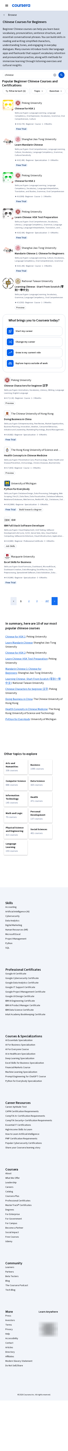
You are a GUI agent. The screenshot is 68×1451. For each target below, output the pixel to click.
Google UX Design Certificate (19, 996)
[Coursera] (21, 5)
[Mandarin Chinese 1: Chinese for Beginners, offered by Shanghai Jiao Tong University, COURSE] (40, 253)
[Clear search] (55, 75)
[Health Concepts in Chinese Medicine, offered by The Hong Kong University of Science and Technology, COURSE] (34, 455)
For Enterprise (12, 1214)
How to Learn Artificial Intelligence (22, 1134)
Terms (8, 1325)
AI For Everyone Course (17, 1049)
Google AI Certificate (15, 973)
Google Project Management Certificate (25, 992)
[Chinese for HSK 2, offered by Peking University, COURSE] (40, 181)
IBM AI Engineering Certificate (20, 1001)
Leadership (11, 1182)
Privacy (9, 1329)
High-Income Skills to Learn (18, 1129)
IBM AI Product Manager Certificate (22, 1005)
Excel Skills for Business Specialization (24, 1063)
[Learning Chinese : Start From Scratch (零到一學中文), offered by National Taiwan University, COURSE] (40, 288)
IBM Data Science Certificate (19, 1010)
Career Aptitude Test (16, 1107)
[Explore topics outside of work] (34, 363)
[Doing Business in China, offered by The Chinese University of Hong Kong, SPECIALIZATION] (34, 419)
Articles (9, 1347)
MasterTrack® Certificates (18, 1205)
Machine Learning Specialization (21, 1072)
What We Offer (12, 1178)
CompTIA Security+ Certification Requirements (28, 1120)
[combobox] (27, 75)
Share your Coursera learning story (22, 1147)
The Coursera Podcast (16, 1285)
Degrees (9, 1209)
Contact (9, 1343)
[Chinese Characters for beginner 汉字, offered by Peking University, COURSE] (34, 385)
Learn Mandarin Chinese (19, 643)
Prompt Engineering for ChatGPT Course (25, 1076)
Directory (10, 1352)
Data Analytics (12, 920)
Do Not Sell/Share (14, 1365)
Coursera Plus (12, 1196)
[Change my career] (34, 342)
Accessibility (11, 1338)
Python (8, 943)
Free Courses (12, 1237)
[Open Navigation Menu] (7, 6)
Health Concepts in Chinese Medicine (26, 709)
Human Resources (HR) (16, 929)
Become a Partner (14, 1228)
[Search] (61, 75)
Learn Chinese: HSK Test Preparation (26, 659)
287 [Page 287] (47, 601)
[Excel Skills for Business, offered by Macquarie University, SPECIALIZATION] (34, 562)
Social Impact (12, 1232)
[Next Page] (55, 601)
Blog (7, 1281)
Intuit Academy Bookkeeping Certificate (25, 1014)
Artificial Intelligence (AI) (17, 911)
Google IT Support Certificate (20, 987)
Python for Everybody (17, 719)
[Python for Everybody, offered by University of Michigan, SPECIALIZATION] (34, 489)
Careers (9, 1187)
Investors (10, 1320)
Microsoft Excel (12, 934)
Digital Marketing (13, 925)
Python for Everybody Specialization (23, 1081)
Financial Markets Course (17, 1067)
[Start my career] (34, 331)
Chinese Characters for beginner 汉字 (26, 689)
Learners (9, 1267)
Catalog (9, 1191)
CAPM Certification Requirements (22, 1111)
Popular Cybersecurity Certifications (23, 1143)
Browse (12, 15)
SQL (7, 948)
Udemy (8, 1241)
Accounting (11, 907)
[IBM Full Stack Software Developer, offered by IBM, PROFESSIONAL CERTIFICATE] (34, 525)
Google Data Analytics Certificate (22, 982)
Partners (9, 1272)
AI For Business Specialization (20, 1045)
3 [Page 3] (37, 601)
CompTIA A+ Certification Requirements (25, 1116)
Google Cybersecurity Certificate (22, 978)
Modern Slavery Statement (18, 1361)
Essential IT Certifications (18, 1125)
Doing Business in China (18, 699)
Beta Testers (12, 1276)
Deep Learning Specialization (19, 1058)
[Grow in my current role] (34, 352)
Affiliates (9, 1356)
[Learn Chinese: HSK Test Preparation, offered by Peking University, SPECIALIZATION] (40, 217)
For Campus (11, 1223)
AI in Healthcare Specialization (20, 1054)
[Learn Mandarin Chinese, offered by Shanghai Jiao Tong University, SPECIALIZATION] (40, 144)
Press (8, 1315)
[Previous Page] (14, 601)
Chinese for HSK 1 (15, 637)
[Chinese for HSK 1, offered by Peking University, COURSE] (40, 108)
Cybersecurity (12, 916)
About (8, 1173)
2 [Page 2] (28, 601)
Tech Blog (10, 1290)
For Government (13, 1218)
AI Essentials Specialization (18, 1040)
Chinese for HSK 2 (15, 653)
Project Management (15, 938)
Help (7, 1334)
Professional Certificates (17, 1200)
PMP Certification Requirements (21, 1138)
